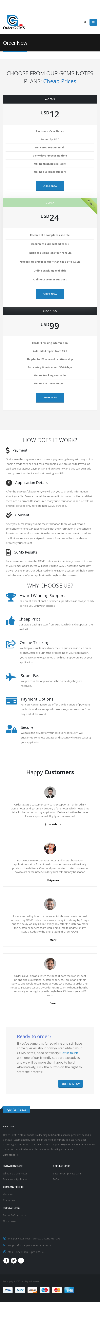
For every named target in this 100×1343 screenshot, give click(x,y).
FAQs (56, 1179)
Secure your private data (67, 1173)
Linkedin (21, 1261)
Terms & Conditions (14, 1215)
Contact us (9, 1200)
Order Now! (9, 1221)
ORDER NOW (50, 185)
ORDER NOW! (70, 1084)
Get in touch (69, 1053)
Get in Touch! (16, 1110)
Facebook (6, 1261)
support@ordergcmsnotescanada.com (30, 1245)
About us (8, 1194)
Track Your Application (15, 1179)
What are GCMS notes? (15, 1173)
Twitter (14, 1261)
